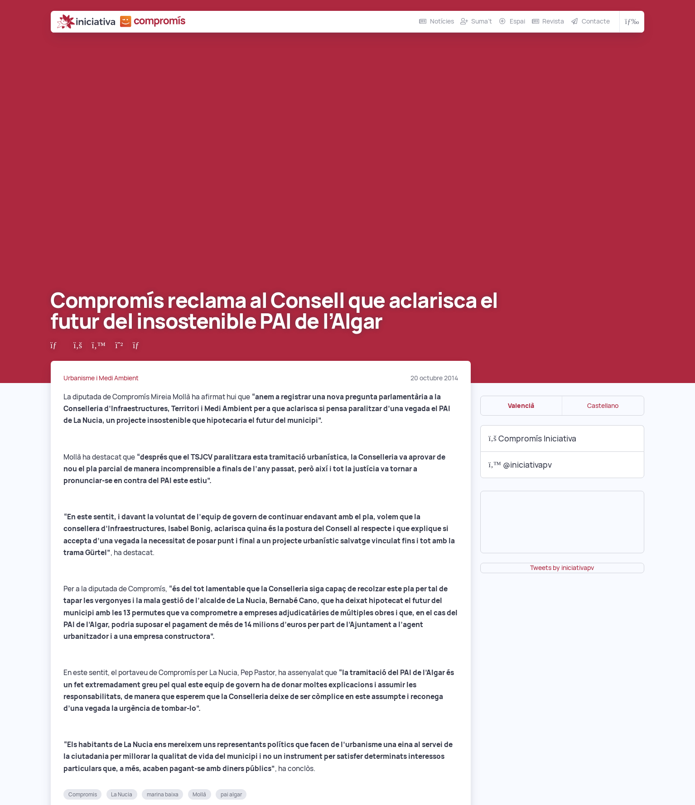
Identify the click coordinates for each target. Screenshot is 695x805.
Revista (553, 21)
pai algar (231, 794)
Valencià (521, 406)
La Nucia (121, 794)
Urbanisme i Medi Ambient (101, 378)
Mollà (199, 794)
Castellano (602, 406)
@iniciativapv (520, 465)
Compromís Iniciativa (532, 438)
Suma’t (481, 21)
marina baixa (163, 794)
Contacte (596, 21)
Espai (517, 21)
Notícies (442, 21)
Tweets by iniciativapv (562, 568)
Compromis (82, 794)
